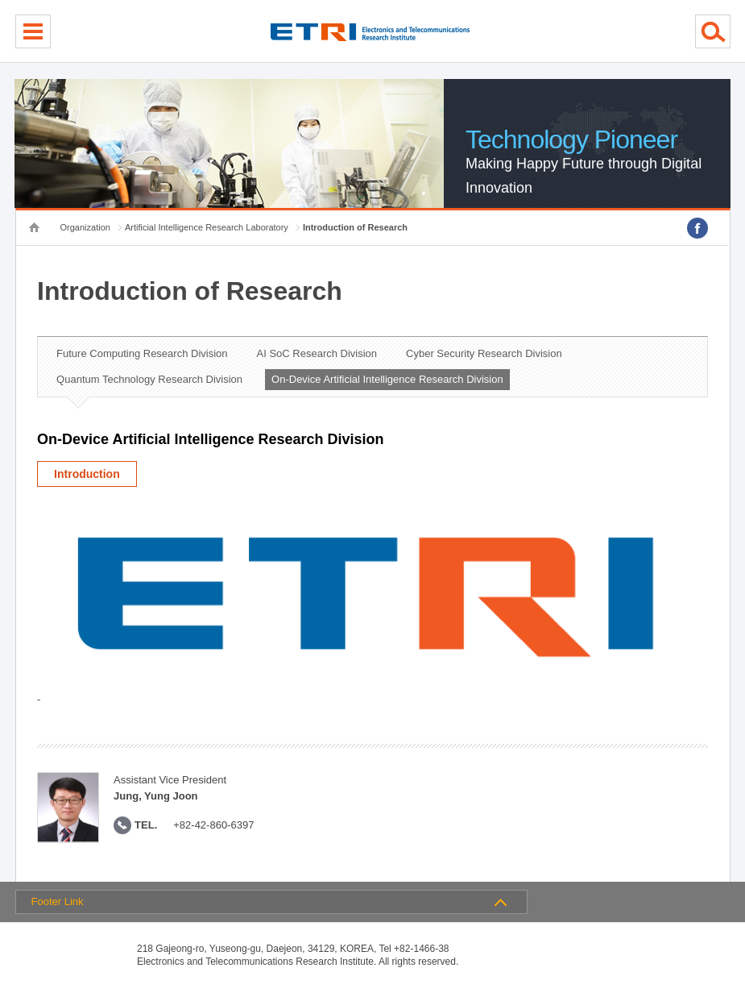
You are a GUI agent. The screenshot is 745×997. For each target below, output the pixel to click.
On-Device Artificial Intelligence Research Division (387, 379)
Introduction (87, 473)
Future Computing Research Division (141, 353)
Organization (85, 227)
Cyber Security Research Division (484, 353)
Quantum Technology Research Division (149, 379)
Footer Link (57, 901)
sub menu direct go (0, 0)
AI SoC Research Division (317, 353)
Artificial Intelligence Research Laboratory (206, 227)
